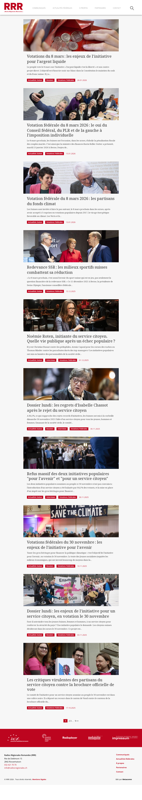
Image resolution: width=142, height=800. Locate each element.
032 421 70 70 (10, 780)
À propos (83, 8)
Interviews (50, 375)
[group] (17, 753)
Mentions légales (39, 794)
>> (83, 735)
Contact (117, 8)
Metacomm (127, 794)
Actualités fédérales (62, 8)
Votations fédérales (66, 95)
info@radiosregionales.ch (15, 783)
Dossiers (49, 95)
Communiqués (39, 8)
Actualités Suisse (35, 95)
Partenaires (100, 8)
